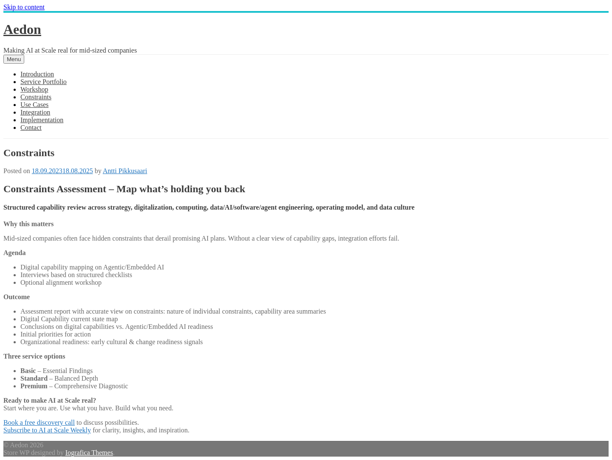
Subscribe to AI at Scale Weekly (47, 430)
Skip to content (24, 7)
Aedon (22, 29)
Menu (14, 59)
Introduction (37, 74)
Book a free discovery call (39, 422)
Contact (31, 127)
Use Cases (34, 104)
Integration (35, 112)
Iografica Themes (89, 452)
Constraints (35, 97)
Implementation (41, 119)
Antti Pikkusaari (125, 170)
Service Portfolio (43, 81)
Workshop (34, 89)
